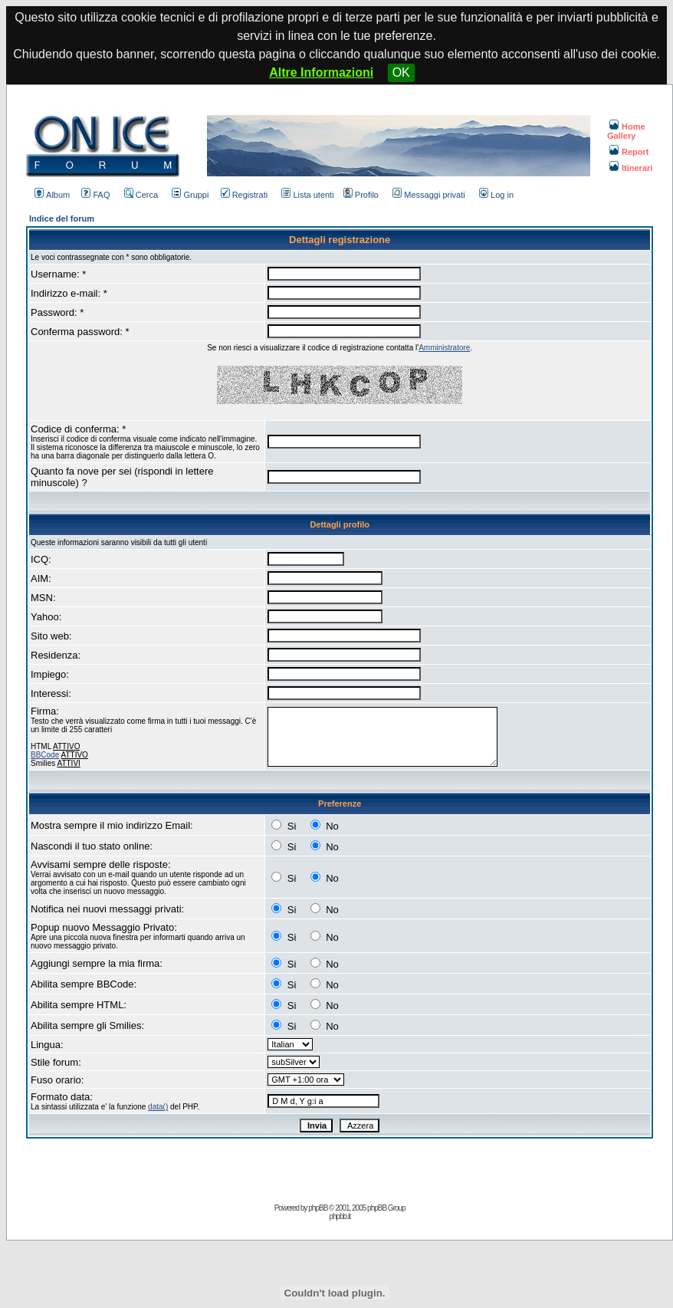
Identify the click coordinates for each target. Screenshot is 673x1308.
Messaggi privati (428, 194)
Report (628, 151)
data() (158, 1107)
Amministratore (444, 347)
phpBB (317, 1208)
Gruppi (190, 194)
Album (52, 194)
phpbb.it (339, 1216)
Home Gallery (626, 131)
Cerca (141, 194)
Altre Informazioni (321, 72)
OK (401, 72)
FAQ (95, 194)
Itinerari (630, 168)
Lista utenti (307, 194)
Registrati (244, 194)
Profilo (361, 194)
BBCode (45, 755)
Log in (496, 194)
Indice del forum (61, 218)
